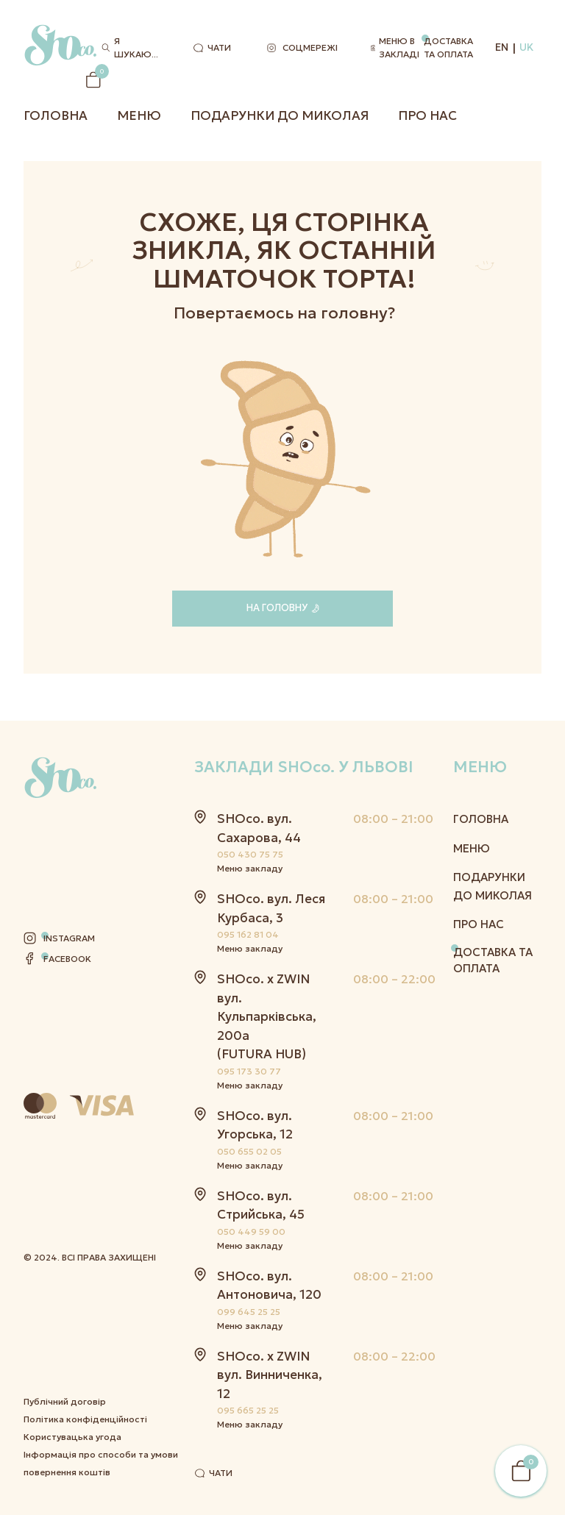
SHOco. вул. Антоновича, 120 (269, 1285)
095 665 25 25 (248, 1410)
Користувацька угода (72, 1296)
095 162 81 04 (248, 934)
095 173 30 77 (249, 1071)
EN (501, 47)
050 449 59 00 (251, 1231)
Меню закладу (249, 868)
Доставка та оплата (448, 47)
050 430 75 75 (250, 854)
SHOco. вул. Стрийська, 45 (261, 1205)
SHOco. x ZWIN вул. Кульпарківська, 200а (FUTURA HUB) (266, 1016)
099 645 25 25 (248, 1311)
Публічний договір (65, 1260)
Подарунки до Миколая (280, 115)
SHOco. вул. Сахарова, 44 (259, 828)
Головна (56, 115)
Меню (139, 115)
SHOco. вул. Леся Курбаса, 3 (271, 908)
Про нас (427, 115)
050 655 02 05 (249, 1151)
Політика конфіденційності (85, 1278)
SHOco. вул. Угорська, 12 (255, 1125)
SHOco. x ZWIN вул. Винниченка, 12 (269, 1375)
